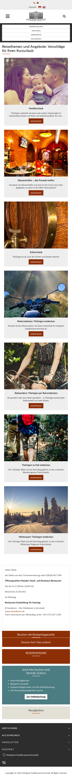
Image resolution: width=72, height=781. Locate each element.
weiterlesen (36, 121)
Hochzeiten (36, 39)
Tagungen (36, 31)
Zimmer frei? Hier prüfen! (36, 642)
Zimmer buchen (36, 27)
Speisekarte (36, 35)
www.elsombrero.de (15, 611)
